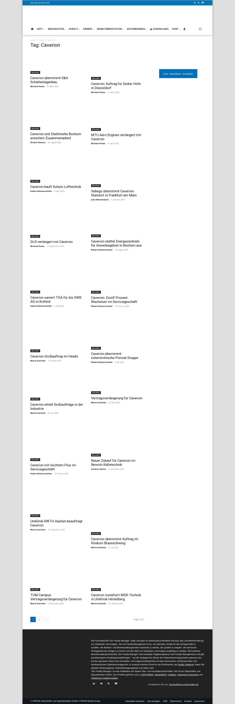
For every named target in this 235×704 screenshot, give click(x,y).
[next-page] (46, 619)
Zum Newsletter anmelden (178, 73)
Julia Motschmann (100, 199)
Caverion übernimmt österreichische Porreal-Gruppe (114, 356)
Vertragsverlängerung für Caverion (116, 398)
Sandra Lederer (98, 469)
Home (33, 40)
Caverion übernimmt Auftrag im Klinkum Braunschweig (114, 541)
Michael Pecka (37, 86)
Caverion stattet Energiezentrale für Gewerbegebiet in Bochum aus (116, 243)
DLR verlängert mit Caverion (51, 242)
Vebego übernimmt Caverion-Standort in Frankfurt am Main (114, 193)
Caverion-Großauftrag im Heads (54, 356)
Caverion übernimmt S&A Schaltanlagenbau (49, 80)
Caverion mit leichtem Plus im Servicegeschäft (53, 467)
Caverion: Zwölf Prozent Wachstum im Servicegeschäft (114, 300)
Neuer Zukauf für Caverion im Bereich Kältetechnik (113, 463)
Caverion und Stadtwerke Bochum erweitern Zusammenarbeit (55, 136)
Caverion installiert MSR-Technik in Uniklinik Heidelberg (116, 597)
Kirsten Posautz (38, 142)
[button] (200, 29)
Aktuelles (35, 72)
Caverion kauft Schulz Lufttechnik (55, 187)
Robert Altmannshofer (41, 191)
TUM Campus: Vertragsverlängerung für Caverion (56, 597)
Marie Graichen (38, 360)
